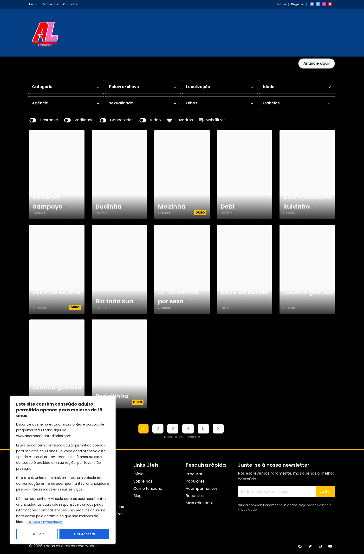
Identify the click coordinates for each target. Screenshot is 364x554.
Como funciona (147, 488)
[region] (63, 470)
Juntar (325, 491)
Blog (137, 495)
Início (33, 4)
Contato (70, 4)
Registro (297, 4)
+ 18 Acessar (84, 534)
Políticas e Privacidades (47, 522)
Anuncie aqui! (316, 63)
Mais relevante (200, 503)
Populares (195, 481)
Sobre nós (50, 4)
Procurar (194, 474)
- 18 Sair (37, 534)
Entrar (281, 4)
